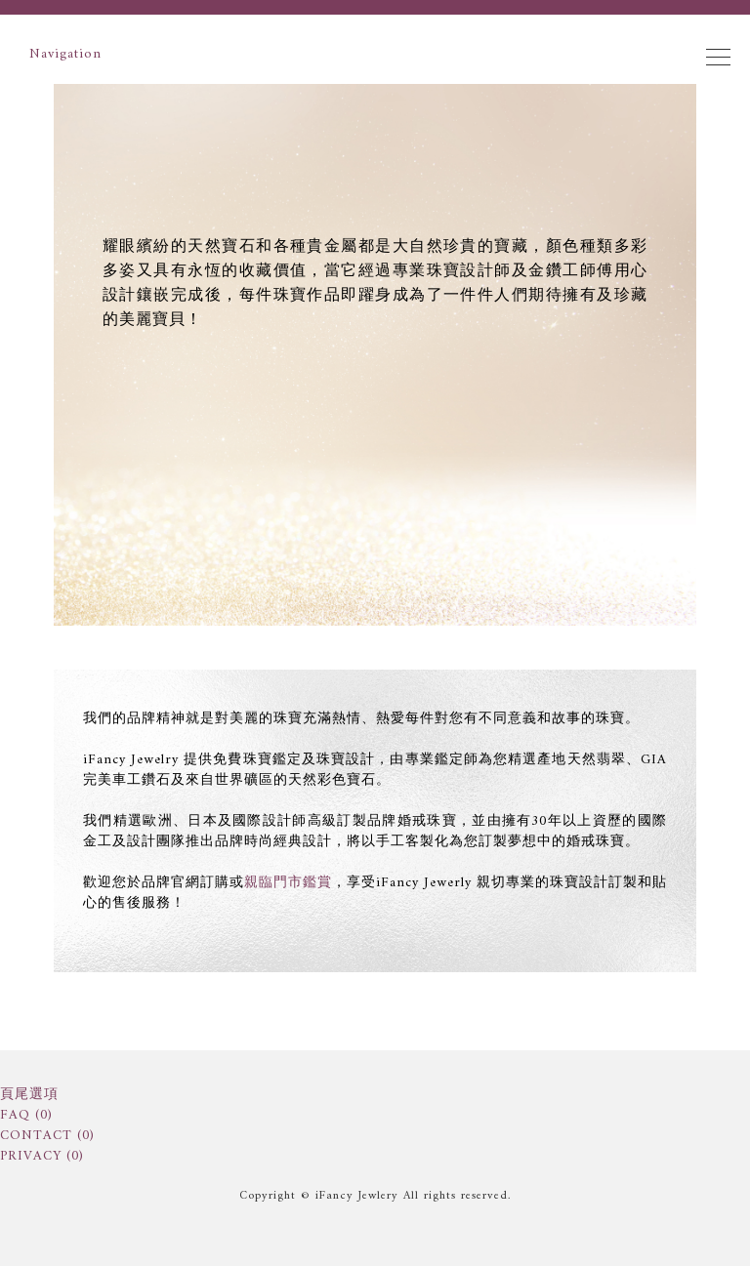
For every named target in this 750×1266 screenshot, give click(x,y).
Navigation (379, 54)
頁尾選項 (29, 1094)
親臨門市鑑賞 (288, 883)
